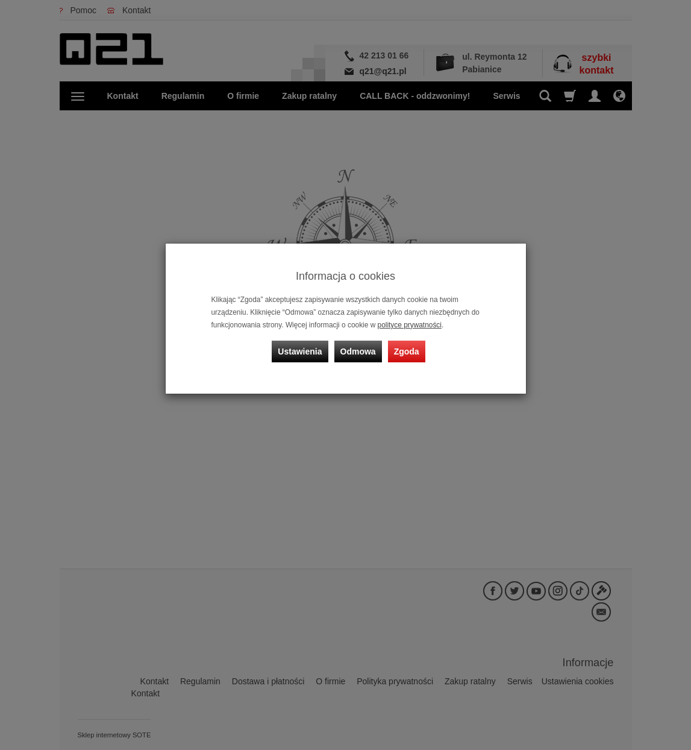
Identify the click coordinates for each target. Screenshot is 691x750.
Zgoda (406, 351)
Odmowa (358, 351)
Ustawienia (300, 351)
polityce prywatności (410, 325)
